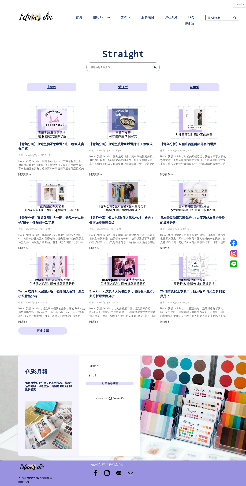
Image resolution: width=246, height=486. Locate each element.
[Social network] (119, 473)
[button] (48, 425)
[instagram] (107, 473)
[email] (130, 473)
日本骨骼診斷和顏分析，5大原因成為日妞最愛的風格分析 (192, 220)
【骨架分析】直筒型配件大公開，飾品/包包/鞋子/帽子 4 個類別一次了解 (51, 220)
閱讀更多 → (24, 174)
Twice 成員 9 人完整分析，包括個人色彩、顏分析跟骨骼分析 (51, 293)
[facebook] (95, 473)
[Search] (222, 17)
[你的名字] (109, 365)
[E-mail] (109, 375)
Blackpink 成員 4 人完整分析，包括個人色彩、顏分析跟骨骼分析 (122, 293)
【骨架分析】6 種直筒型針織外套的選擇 (188, 144)
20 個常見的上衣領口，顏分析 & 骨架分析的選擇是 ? (192, 293)
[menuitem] (78, 17)
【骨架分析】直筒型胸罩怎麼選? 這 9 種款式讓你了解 (51, 146)
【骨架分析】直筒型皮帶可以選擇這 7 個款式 (120, 144)
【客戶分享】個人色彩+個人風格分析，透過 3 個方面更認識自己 (121, 220)
